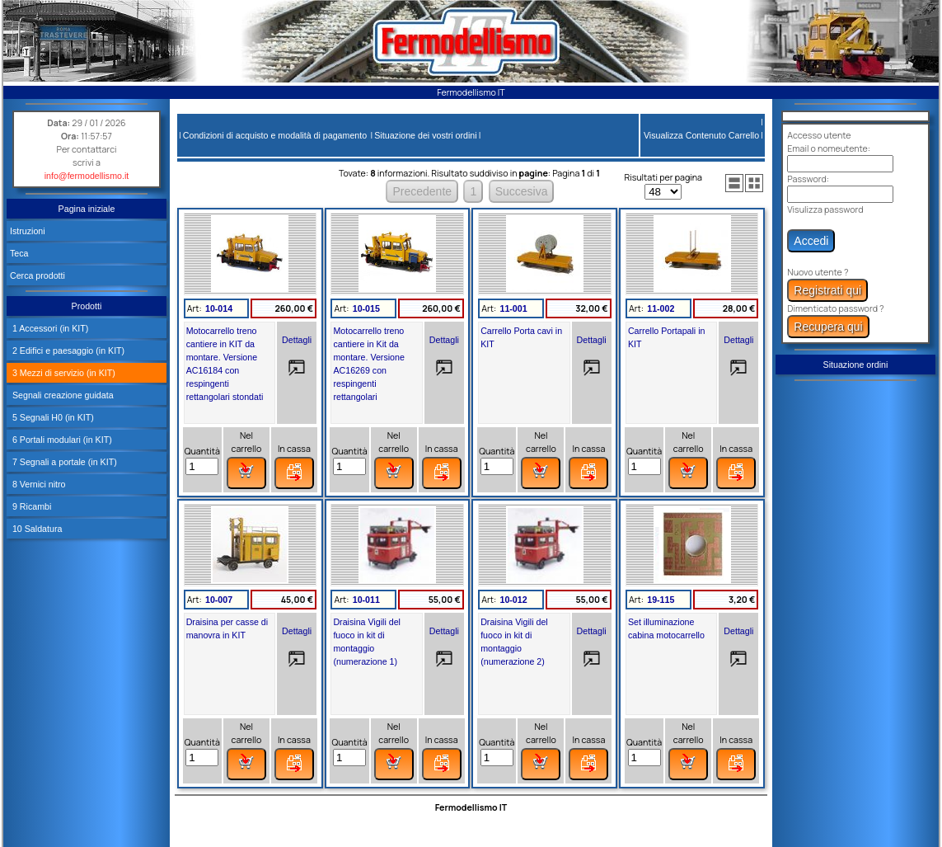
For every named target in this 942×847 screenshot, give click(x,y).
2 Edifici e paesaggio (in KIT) (67, 350)
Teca (19, 253)
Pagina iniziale (87, 209)
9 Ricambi (30, 506)
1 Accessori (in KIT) (49, 328)
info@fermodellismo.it (87, 176)
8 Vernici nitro (38, 484)
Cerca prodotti (37, 275)
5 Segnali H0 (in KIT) (52, 417)
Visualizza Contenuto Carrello (701, 135)
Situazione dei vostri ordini (425, 135)
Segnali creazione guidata (62, 395)
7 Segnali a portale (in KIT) (63, 462)
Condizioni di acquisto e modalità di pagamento (275, 135)
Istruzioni (27, 231)
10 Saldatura (36, 529)
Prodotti (87, 306)
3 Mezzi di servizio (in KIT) (62, 373)
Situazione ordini (855, 364)
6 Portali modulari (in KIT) (61, 440)
